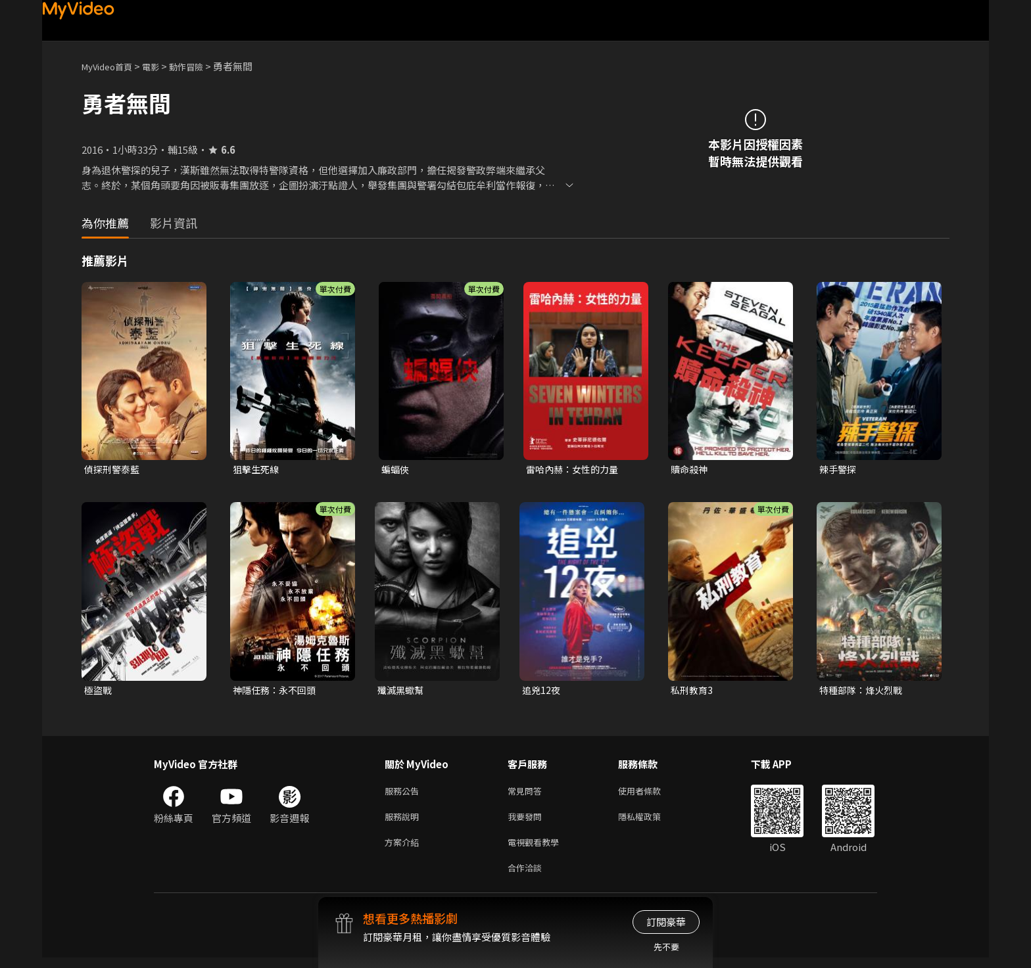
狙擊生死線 (257, 469)
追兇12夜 (542, 692)
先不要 (666, 946)
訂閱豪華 (666, 922)
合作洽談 (527, 877)
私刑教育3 (693, 692)
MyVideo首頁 (111, 66)
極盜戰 (99, 692)
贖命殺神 (690, 469)
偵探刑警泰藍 (113, 469)
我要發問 (527, 822)
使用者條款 (650, 794)
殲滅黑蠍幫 (402, 692)
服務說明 (404, 822)
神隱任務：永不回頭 (277, 692)
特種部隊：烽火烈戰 (863, 692)
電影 (161, 66)
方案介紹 (404, 849)
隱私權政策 (650, 822)
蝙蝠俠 (396, 469)
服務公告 (404, 794)
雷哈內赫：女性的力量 (575, 469)
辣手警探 (839, 469)
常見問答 (527, 794)
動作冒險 (200, 66)
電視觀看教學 (537, 849)
